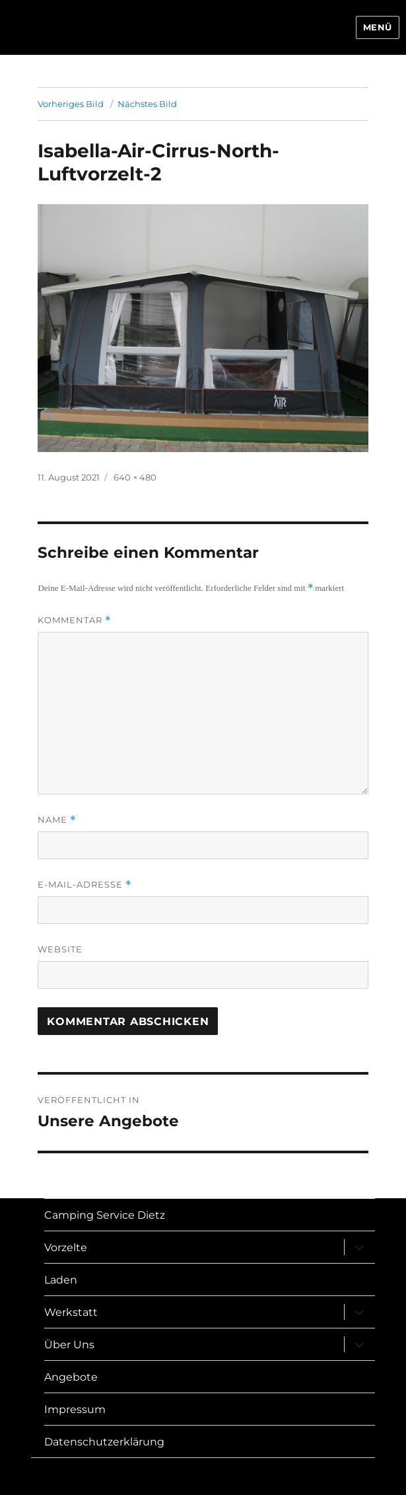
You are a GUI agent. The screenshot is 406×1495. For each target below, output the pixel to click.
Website (60, 949)
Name (57, 819)
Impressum (75, 1409)
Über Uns (69, 1344)
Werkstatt (71, 1312)
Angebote (71, 1377)
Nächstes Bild (147, 103)
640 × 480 (135, 477)
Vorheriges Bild (71, 103)
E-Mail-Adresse (84, 884)
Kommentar (74, 620)
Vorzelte (65, 1247)
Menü (377, 27)
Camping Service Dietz (104, 1215)
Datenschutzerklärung (104, 1442)
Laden (60, 1280)
